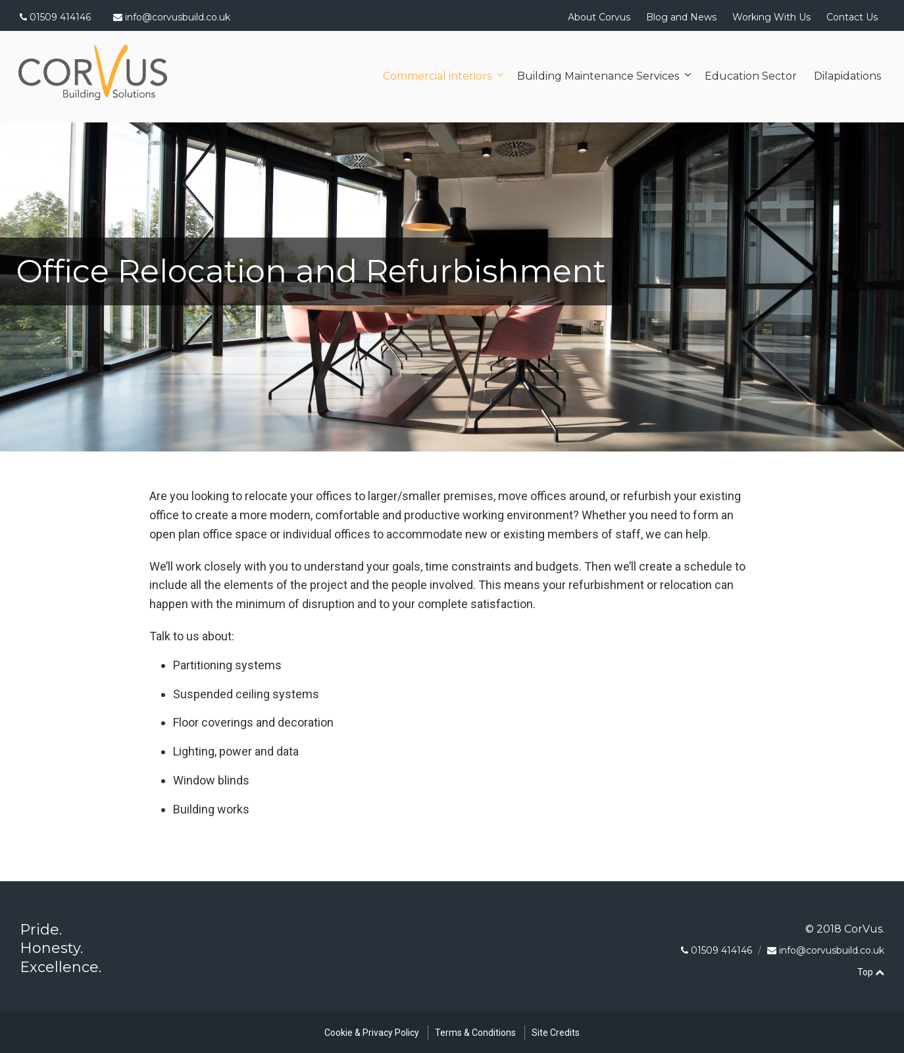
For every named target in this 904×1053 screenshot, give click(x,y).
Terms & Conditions (475, 1032)
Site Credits (556, 1032)
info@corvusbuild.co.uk (177, 17)
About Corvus (599, 17)
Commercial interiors (437, 76)
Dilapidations (847, 76)
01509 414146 (55, 17)
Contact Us (852, 17)
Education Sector (751, 76)
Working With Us (771, 17)
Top (870, 972)
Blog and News (681, 17)
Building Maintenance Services (598, 76)
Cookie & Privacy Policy (371, 1032)
